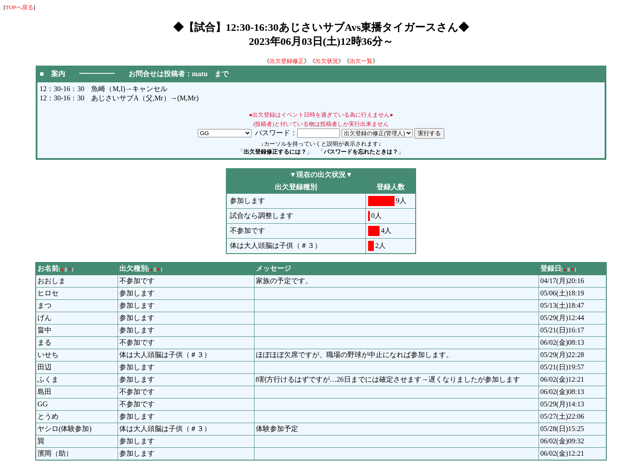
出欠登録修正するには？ (275, 151)
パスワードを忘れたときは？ (361, 151)
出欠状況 (326, 61)
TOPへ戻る (19, 7)
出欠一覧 (361, 61)
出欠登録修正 (286, 61)
